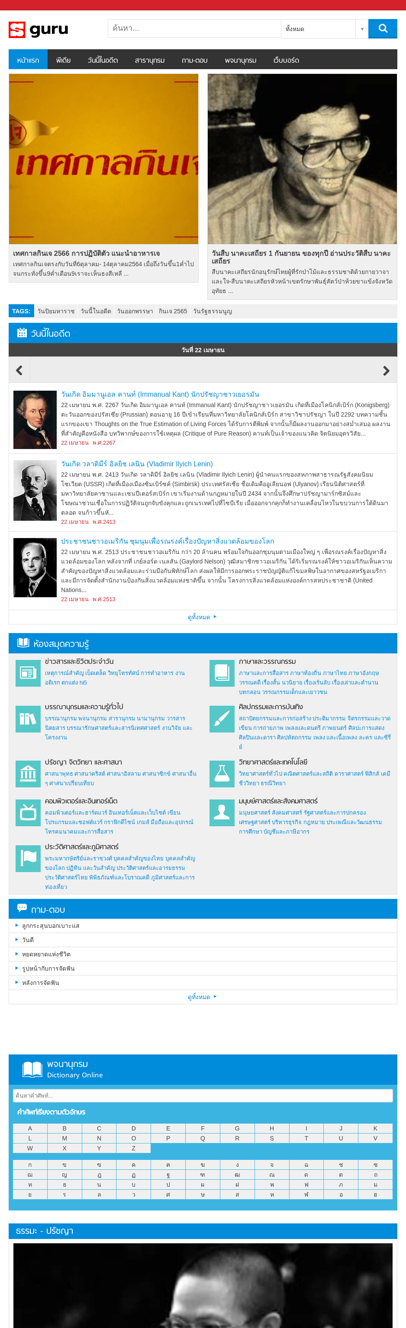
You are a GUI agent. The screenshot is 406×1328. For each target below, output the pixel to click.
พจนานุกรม (240, 61)
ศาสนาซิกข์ (156, 774)
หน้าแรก (28, 61)
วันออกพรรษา (135, 311)
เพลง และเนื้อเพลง (335, 737)
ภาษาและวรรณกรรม (267, 662)
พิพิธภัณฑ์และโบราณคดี (119, 877)
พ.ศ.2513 (104, 599)
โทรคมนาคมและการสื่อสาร (79, 831)
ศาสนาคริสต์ (89, 774)
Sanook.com (26, 5)
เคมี (385, 774)
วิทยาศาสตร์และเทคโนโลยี (273, 762)
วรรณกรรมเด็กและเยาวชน (294, 692)
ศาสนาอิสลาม (124, 774)
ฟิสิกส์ (372, 774)
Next (386, 374)
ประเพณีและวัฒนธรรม (354, 822)
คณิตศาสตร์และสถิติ (309, 774)
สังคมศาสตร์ (287, 812)
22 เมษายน (75, 442)
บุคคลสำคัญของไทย (138, 858)
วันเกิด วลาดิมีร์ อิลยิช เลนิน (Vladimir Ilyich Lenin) (137, 464)
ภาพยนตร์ (334, 728)
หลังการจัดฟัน (40, 982)
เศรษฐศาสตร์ (255, 822)
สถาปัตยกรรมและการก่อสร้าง (275, 718)
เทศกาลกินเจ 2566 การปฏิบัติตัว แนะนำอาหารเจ (86, 253)
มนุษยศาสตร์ (255, 812)
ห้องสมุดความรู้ (53, 644)
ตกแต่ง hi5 (74, 682)
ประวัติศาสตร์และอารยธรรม (150, 868)
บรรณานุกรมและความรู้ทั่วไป (84, 707)
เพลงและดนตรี (303, 728)
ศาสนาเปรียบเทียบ (71, 783)
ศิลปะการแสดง (366, 728)
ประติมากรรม (329, 718)
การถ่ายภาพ (268, 728)
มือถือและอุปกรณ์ (172, 822)
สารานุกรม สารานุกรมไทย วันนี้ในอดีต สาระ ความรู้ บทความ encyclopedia (54, 29)
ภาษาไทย (335, 673)
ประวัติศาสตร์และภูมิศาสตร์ (82, 847)
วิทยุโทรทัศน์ (123, 673)
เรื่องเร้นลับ (317, 682)
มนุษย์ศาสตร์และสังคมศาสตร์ (278, 801)
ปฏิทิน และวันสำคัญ (90, 868)
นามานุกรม (151, 718)
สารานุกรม (149, 61)
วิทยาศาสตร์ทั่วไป (260, 774)
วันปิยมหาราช (56, 311)
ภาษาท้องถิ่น (305, 673)
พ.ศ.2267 (104, 442)
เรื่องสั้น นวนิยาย (282, 682)
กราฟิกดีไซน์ (119, 822)
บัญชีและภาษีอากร (286, 831)
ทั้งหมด (295, 28)
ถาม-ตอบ (195, 61)
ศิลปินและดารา (257, 737)
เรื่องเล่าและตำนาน (355, 682)
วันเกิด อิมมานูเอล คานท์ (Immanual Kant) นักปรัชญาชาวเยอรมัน (160, 394)
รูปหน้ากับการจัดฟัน (48, 968)
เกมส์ (143, 822)
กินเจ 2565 (173, 311)
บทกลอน (250, 692)
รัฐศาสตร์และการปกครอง (335, 812)
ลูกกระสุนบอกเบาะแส (51, 925)
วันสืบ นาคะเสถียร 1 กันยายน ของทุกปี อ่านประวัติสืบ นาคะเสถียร (301, 257)
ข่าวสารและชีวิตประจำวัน (79, 662)
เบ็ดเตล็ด (95, 673)
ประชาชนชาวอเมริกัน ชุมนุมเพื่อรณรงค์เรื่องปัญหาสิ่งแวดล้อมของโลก (167, 541)
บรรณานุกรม (61, 718)
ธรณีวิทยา (273, 783)
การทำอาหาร (157, 673)
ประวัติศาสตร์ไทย (66, 877)
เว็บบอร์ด (286, 61)
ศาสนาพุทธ (59, 774)
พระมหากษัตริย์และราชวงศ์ (78, 858)
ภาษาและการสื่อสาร (264, 673)
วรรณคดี (250, 682)
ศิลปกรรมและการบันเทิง (271, 707)
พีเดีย (63, 61)
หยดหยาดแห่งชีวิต (46, 954)
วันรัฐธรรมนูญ (212, 311)
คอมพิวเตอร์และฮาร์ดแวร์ (76, 812)
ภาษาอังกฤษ (363, 673)
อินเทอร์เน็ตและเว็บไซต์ (137, 812)
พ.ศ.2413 (104, 522)
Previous (19, 374)
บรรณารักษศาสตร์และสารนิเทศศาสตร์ (113, 728)
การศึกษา (250, 831)
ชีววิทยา (249, 783)
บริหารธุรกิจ (287, 822)
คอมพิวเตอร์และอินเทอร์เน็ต (81, 801)
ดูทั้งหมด (203, 617)
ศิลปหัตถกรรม (294, 737)
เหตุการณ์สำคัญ (64, 673)
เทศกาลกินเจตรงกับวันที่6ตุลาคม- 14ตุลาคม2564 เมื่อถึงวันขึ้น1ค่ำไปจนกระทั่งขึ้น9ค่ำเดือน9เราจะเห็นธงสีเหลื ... (103, 269)
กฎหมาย (314, 822)
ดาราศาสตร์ (349, 774)
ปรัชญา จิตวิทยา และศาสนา (83, 762)
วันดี (28, 939)
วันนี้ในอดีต (103, 61)
